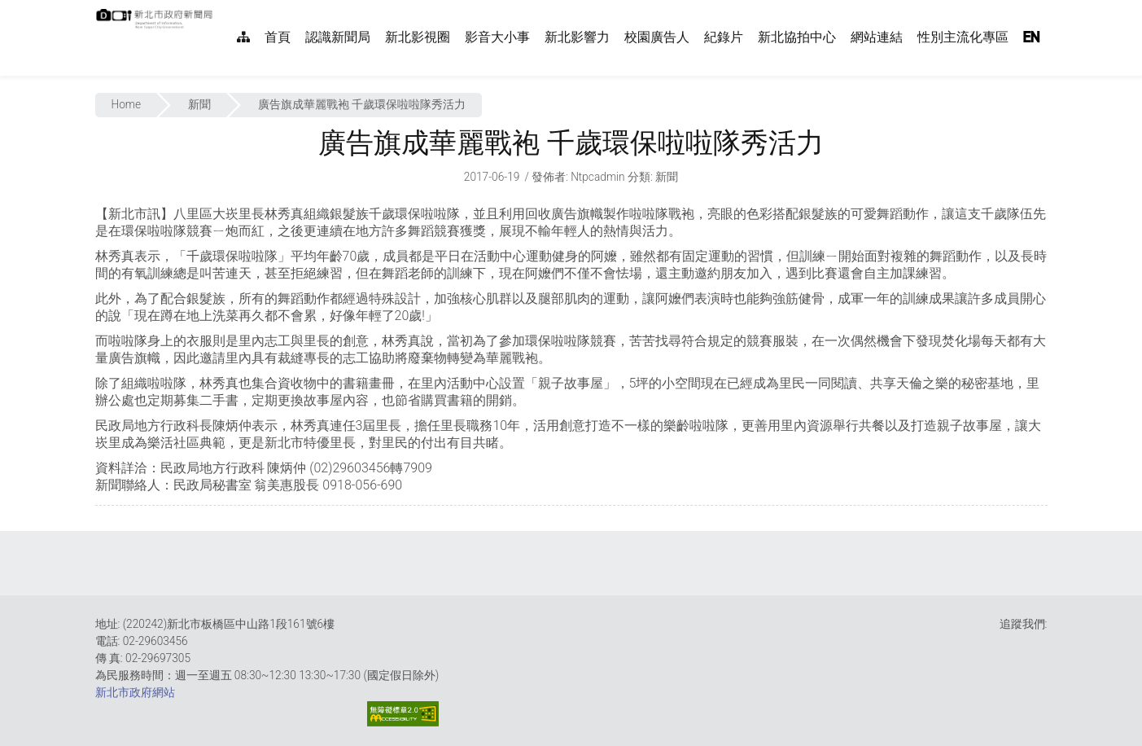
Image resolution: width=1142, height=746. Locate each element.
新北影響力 (577, 37)
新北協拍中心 (797, 37)
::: (221, 8)
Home (127, 104)
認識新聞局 (337, 37)
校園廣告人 (656, 37)
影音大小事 (497, 37)
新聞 (199, 104)
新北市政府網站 (135, 692)
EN (1031, 37)
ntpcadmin (598, 176)
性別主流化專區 (963, 37)
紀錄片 (723, 37)
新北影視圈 (417, 37)
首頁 (278, 37)
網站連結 (877, 37)
